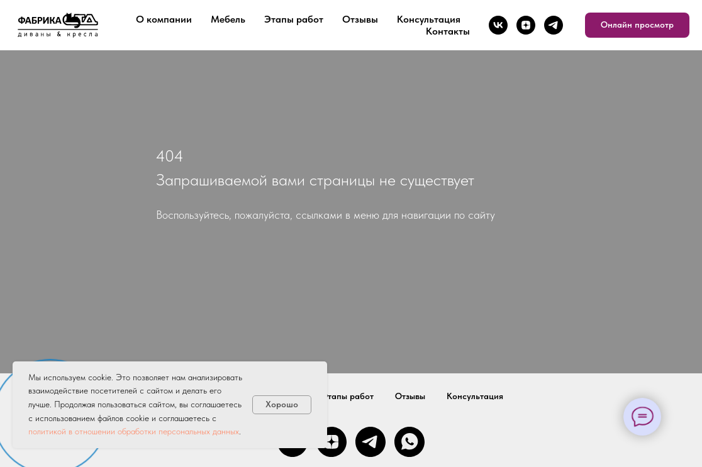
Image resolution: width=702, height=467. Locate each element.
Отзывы (360, 19)
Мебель (228, 19)
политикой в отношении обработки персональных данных (133, 431)
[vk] (498, 25)
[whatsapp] (409, 442)
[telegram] (553, 25)
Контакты (448, 31)
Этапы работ (293, 19)
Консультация (428, 19)
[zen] (525, 25)
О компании (164, 19)
